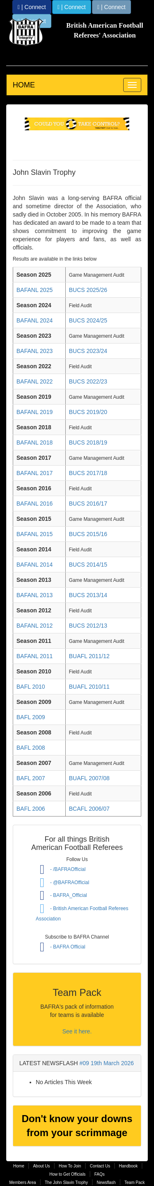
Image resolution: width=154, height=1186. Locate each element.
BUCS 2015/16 (88, 534)
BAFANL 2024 (34, 320)
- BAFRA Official (60, 947)
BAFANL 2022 (34, 381)
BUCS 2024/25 (88, 320)
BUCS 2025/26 (88, 290)
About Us (41, 1166)
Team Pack (134, 1182)
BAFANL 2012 (34, 625)
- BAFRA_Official (61, 895)
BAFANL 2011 (34, 656)
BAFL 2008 (30, 747)
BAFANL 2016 (34, 503)
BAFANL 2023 (34, 351)
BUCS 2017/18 (88, 473)
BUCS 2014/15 (88, 564)
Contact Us (100, 1166)
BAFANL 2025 (34, 290)
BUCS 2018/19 (88, 442)
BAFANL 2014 (34, 564)
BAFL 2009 (30, 717)
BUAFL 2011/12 (89, 656)
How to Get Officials (67, 1174)
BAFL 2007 (30, 778)
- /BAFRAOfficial (60, 869)
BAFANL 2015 (34, 534)
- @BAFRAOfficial (62, 882)
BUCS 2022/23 (88, 381)
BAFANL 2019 (34, 412)
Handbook (128, 1166)
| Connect (32, 7)
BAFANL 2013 (34, 595)
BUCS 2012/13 (88, 625)
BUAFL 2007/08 (89, 778)
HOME (24, 85)
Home (18, 1166)
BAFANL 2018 (34, 442)
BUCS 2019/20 (88, 412)
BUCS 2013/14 (88, 595)
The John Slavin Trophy (66, 1182)
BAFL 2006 (30, 808)
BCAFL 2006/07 (89, 808)
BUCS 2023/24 (88, 351)
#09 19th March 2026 (107, 1063)
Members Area (22, 1182)
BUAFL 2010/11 (89, 686)
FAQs (99, 1174)
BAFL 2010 (30, 686)
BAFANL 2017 (34, 473)
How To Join (70, 1166)
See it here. (77, 1031)
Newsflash (106, 1182)
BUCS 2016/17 (88, 503)
